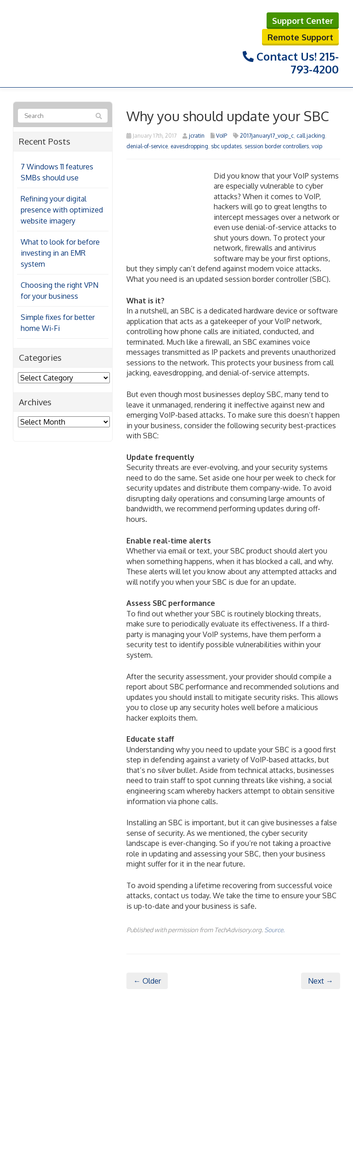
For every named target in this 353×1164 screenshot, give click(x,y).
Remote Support (300, 37)
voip (317, 146)
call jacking (310, 135)
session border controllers (277, 146)
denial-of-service (147, 146)
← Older (147, 980)
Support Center (302, 21)
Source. (274, 930)
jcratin (197, 135)
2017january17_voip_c (267, 135)
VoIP (221, 135)
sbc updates (226, 146)
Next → (320, 980)
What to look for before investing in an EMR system (60, 253)
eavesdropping (189, 146)
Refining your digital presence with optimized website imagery (62, 209)
